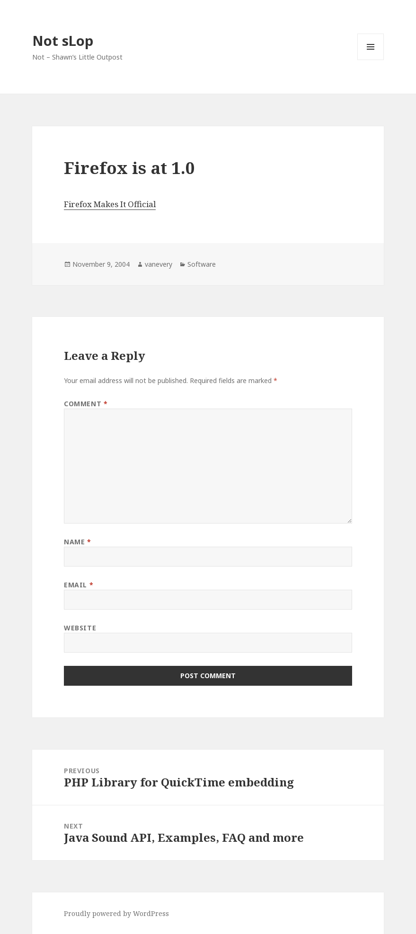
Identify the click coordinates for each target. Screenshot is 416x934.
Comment (85, 403)
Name (77, 541)
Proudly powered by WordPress (116, 913)
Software (201, 264)
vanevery (158, 264)
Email (78, 584)
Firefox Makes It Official (110, 204)
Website (80, 627)
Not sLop (62, 40)
